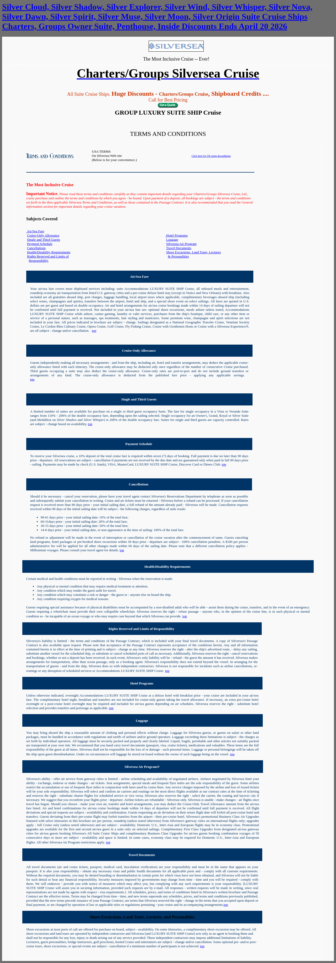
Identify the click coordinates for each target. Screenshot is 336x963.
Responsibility (39, 261)
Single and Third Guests (43, 240)
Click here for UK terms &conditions (211, 155)
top (94, 331)
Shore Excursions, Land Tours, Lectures (193, 252)
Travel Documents (178, 248)
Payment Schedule (39, 244)
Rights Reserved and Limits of (48, 256)
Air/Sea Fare (35, 231)
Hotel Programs (176, 235)
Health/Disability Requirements (48, 252)
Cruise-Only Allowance (43, 235)
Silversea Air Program (181, 244)
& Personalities (178, 256)
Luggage (172, 240)
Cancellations (36, 248)
